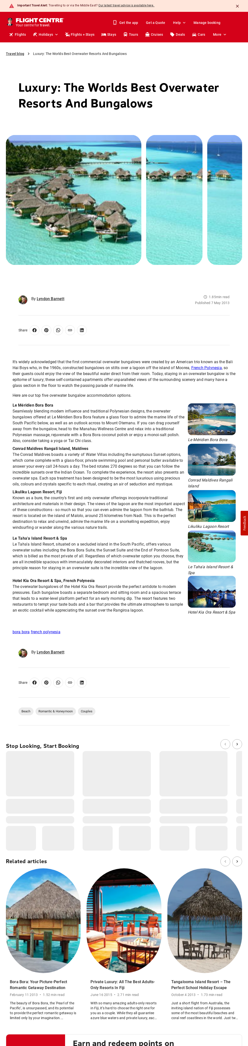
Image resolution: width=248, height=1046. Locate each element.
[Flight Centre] (40, 23)
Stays (108, 34)
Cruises (154, 34)
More (220, 34)
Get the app (125, 22)
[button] (244, 523)
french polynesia (45, 632)
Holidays (46, 34)
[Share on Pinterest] (46, 330)
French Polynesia (206, 367)
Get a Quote (155, 23)
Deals (177, 34)
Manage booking (207, 23)
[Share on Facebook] (34, 330)
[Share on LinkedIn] (82, 330)
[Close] (237, 6)
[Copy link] (70, 330)
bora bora (21, 632)
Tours (130, 34)
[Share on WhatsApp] (58, 330)
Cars (198, 34)
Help (180, 22)
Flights (17, 34)
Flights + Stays (79, 34)
